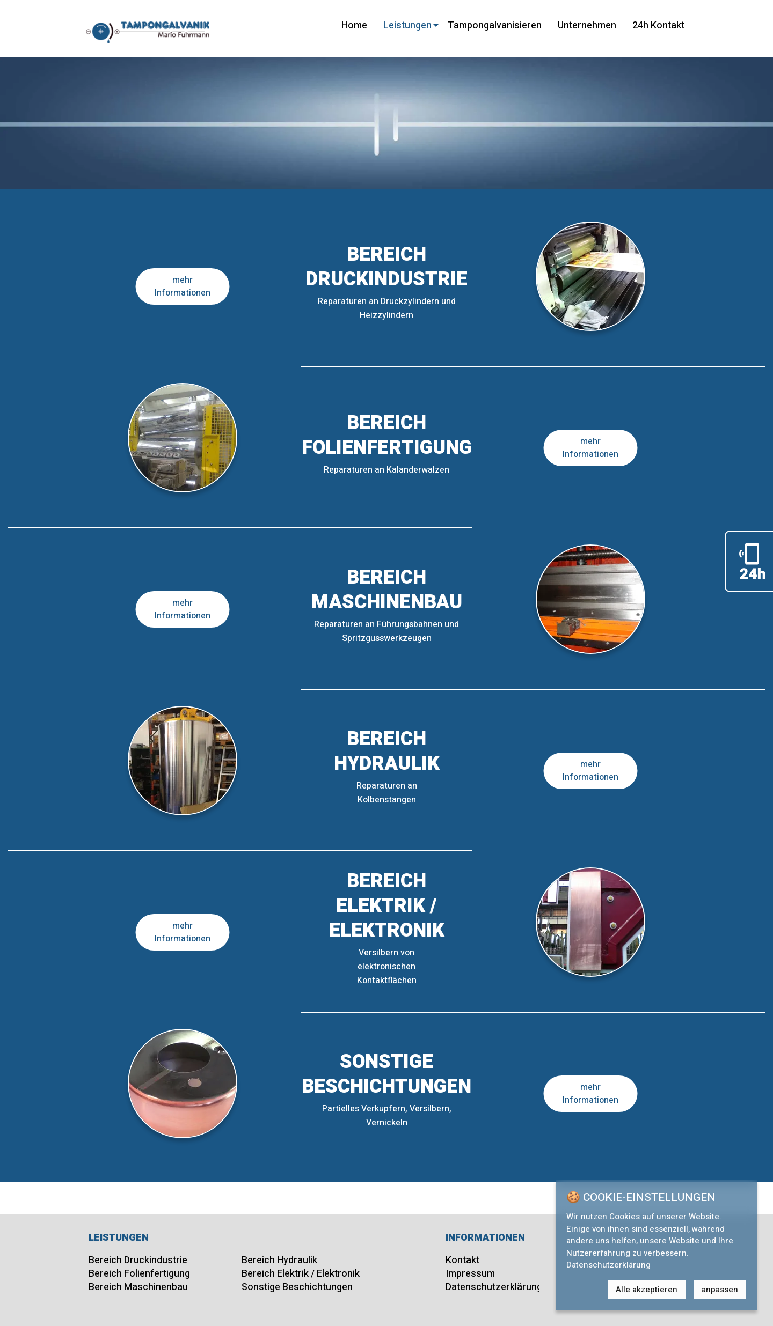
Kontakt (462, 1260)
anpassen (720, 1289)
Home (354, 25)
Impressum (470, 1273)
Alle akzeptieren (646, 1289)
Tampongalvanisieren (495, 25)
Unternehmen (587, 25)
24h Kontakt (658, 25)
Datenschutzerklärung (494, 1287)
